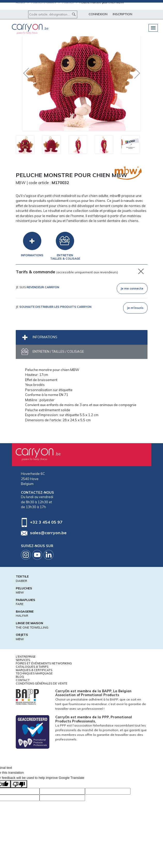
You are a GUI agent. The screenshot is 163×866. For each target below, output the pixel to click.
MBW (20, 592)
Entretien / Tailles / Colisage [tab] (58, 351)
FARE (20, 604)
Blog (20, 677)
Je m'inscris (135, 308)
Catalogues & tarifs (32, 667)
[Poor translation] (19, 784)
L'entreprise (26, 656)
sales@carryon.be (48, 532)
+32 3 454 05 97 (46, 521)
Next (133, 72)
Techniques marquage (34, 673)
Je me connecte (132, 288)
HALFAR (22, 615)
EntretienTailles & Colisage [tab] (65, 256)
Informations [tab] (32, 255)
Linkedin (48, 555)
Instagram (26, 555)
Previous (27, 72)
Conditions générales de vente (41, 683)
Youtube (37, 555)
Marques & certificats (34, 670)
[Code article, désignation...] (52, 14)
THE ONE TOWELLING (32, 627)
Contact (23, 680)
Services (23, 660)
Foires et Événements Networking (44, 663)
